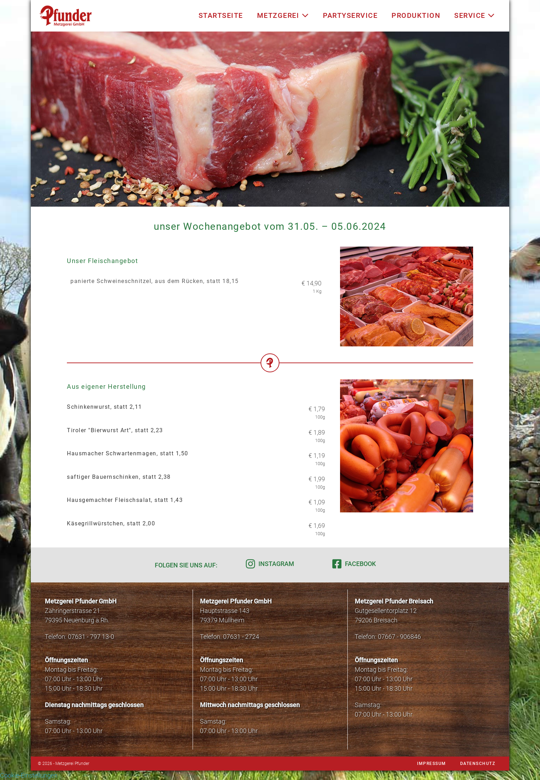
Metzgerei (283, 15)
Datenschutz (478, 763)
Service (474, 15)
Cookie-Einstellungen (28, 775)
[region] (270, 119)
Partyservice (350, 15)
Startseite (221, 15)
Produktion (416, 15)
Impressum (431, 763)
